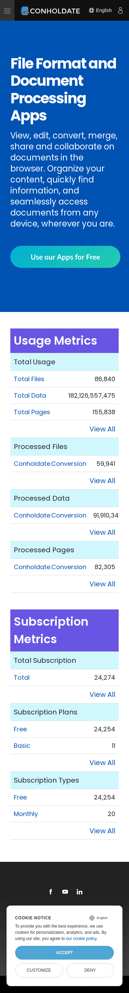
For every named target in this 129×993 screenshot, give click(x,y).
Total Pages (32, 412)
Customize (39, 970)
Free (20, 729)
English (100, 10)
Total (22, 677)
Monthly (26, 813)
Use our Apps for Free (65, 256)
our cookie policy (81, 938)
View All (102, 429)
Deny (90, 970)
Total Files (29, 379)
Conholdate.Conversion (50, 463)
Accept (64, 952)
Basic (22, 745)
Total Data (30, 395)
